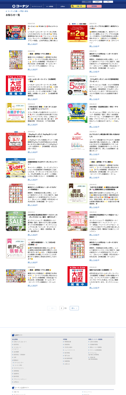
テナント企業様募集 (53, 380)
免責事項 (66, 372)
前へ (51, 338)
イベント (86, 378)
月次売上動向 (34, 377)
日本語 (87, 1)
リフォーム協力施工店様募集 (51, 384)
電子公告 (33, 386)
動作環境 (66, 375)
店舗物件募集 (51, 374)
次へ (74, 338)
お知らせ (33, 394)
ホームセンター (18, 393)
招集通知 (33, 374)
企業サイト (19, 365)
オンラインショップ (89, 372)
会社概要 (16, 382)
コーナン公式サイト (91, 365)
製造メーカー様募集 (53, 377)
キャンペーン (106, 369)
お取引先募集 (51, 372)
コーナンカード (107, 378)
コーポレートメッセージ (16, 378)
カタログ (105, 375)
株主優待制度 (34, 388)
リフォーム (87, 380)
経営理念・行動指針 (19, 385)
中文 (108, 1)
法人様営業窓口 (88, 375)
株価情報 (33, 391)
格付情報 (33, 383)
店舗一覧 (86, 369)
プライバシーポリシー (70, 378)
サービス (105, 372)
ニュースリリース (35, 380)
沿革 (15, 387)
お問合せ (66, 380)
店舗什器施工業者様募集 (50, 388)
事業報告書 (33, 372)
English (97, 1)
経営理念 (16, 374)
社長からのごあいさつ (20, 372)
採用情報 (66, 369)
